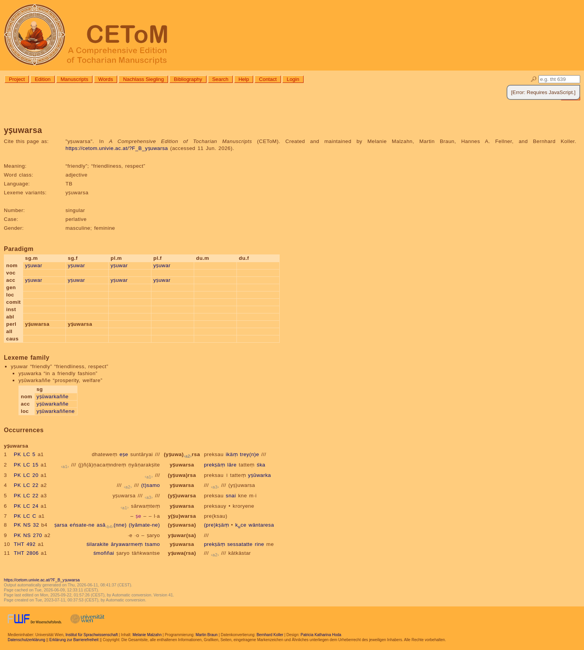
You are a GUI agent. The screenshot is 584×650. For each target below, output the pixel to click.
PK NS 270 (28, 535)
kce (241, 525)
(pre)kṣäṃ (216, 525)
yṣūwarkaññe (53, 396)
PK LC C (25, 516)
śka (261, 465)
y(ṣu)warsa (182, 516)
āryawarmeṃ (127, 544)
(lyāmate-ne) (144, 525)
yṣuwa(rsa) (182, 553)
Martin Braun (207, 635)
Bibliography (188, 79)
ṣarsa (60, 525)
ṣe (138, 516)
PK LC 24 (26, 506)
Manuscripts (74, 79)
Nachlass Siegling (143, 79)
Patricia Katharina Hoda (320, 635)
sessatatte (240, 544)
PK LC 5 (24, 454)
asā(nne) (112, 525)
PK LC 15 (26, 465)
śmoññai (103, 553)
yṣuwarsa (182, 465)
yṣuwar (33, 265)
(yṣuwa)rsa (182, 454)
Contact (268, 79)
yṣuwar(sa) (182, 535)
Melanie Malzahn (147, 635)
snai (231, 495)
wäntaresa (261, 525)
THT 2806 (26, 553)
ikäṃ (232, 454)
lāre (232, 465)
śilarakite (97, 544)
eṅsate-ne (82, 525)
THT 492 (25, 544)
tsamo (152, 544)
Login (293, 79)
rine (259, 544)
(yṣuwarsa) (182, 525)
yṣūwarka (259, 475)
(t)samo (150, 485)
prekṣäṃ (214, 465)
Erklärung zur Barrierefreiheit (74, 640)
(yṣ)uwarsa (241, 485)
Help (243, 79)
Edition (42, 79)
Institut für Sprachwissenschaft (91, 635)
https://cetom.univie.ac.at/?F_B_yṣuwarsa (116, 148)
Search (220, 79)
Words (105, 79)
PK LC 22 (26, 485)
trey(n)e (249, 454)
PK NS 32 (26, 525)
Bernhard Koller (270, 635)
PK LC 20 (26, 475)
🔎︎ (533, 79)
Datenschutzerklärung (26, 640)
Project (17, 79)
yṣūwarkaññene (56, 411)
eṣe (123, 454)
